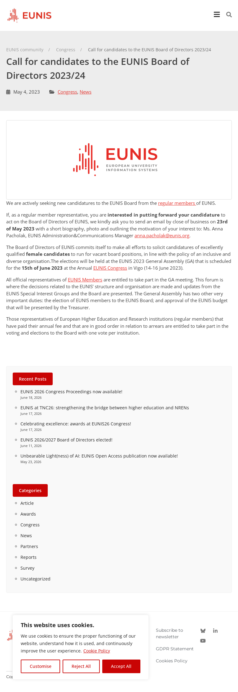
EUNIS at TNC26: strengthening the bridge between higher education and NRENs (104, 408)
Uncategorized (35, 579)
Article (27, 503)
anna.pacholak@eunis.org (161, 235)
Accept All (121, 666)
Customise (40, 666)
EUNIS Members (85, 279)
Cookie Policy (96, 651)
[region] (80, 647)
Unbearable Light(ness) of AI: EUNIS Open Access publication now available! (99, 456)
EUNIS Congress (110, 268)
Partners (29, 546)
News (85, 92)
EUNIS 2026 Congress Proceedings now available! (71, 392)
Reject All (81, 666)
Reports (28, 557)
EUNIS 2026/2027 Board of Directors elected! (66, 440)
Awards (28, 514)
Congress (67, 92)
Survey (27, 568)
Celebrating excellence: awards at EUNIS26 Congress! (75, 424)
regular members (177, 203)
